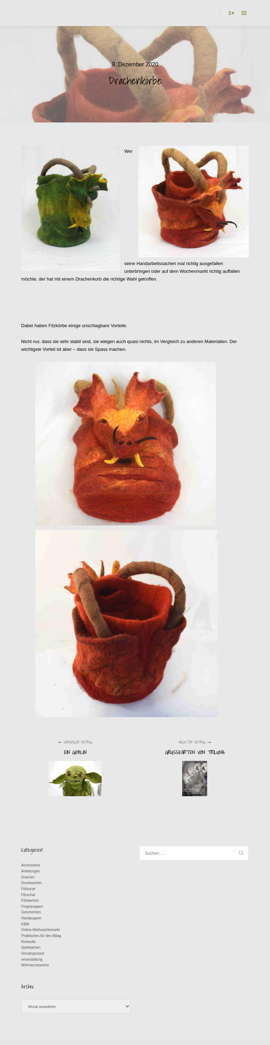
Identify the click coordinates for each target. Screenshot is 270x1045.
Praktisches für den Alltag (41, 936)
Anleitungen (30, 871)
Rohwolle (28, 942)
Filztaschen (30, 900)
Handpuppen (31, 918)
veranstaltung (31, 959)
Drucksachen (31, 883)
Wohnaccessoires (35, 965)
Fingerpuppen (32, 906)
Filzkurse (28, 889)
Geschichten (31, 912)
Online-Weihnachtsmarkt (40, 930)
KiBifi (25, 924)
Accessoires (30, 865)
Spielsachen (30, 947)
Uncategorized (32, 953)
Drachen (28, 877)
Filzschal (28, 895)
